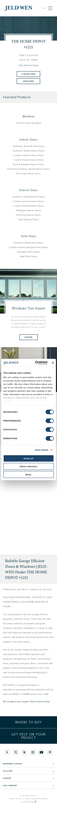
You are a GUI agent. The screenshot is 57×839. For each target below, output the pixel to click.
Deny (28, 474)
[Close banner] (53, 363)
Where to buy (28, 722)
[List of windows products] (28, 123)
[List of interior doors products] (28, 160)
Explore (28, 337)
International (29, 802)
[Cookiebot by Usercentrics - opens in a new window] (35, 363)
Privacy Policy (15, 799)
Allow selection (28, 466)
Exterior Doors (28, 190)
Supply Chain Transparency (36, 799)
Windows (28, 116)
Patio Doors (28, 236)
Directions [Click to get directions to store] (28, 81)
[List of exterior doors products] (28, 208)
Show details (41, 450)
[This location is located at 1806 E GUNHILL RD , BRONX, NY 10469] (28, 57)
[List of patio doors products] (28, 250)
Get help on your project (28, 736)
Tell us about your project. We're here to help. (26, 701)
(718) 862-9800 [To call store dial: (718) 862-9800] (28, 74)
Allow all (29, 458)
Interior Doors (28, 139)
